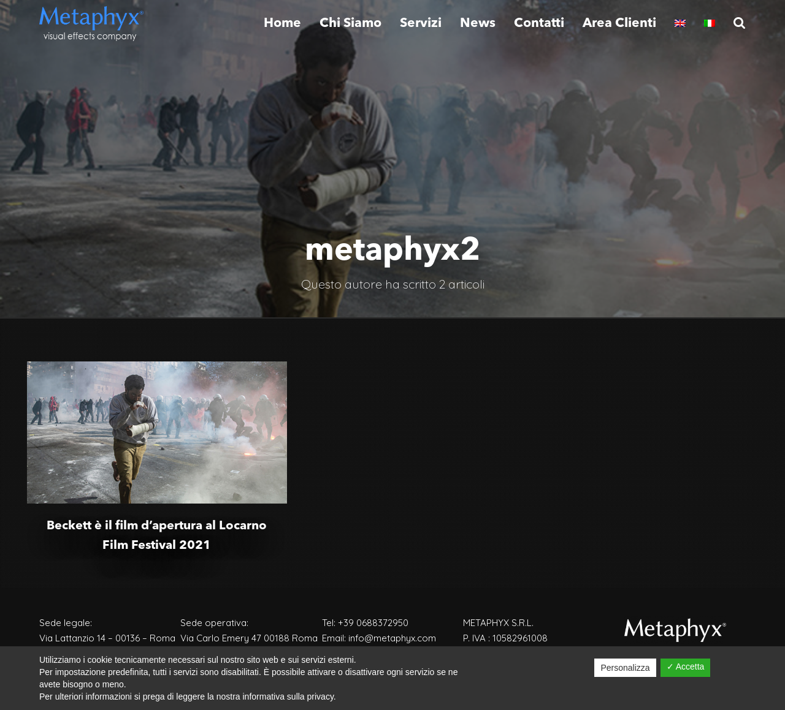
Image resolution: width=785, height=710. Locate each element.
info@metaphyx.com (392, 638)
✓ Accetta (686, 666)
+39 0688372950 (373, 623)
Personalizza (624, 668)
